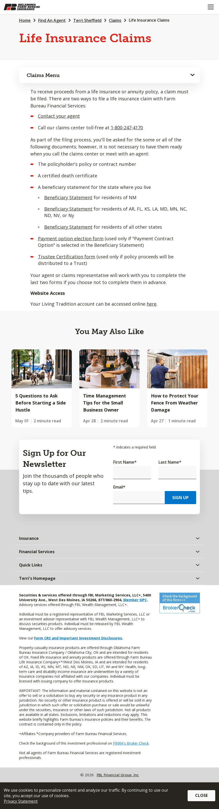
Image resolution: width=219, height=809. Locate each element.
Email (119, 487)
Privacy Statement (21, 801)
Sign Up (180, 497)
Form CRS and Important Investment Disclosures (78, 638)
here (151, 304)
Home (25, 20)
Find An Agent (52, 20)
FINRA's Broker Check (131, 743)
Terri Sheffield (87, 20)
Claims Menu (43, 75)
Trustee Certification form (66, 257)
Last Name (169, 462)
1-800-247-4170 (127, 128)
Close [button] (201, 795)
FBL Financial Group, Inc (118, 774)
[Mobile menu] (210, 7)
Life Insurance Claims (149, 20)
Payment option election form (70, 238)
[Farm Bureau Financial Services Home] (30, 7)
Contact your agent (59, 116)
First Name (125, 462)
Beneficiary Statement (68, 197)
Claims (115, 20)
